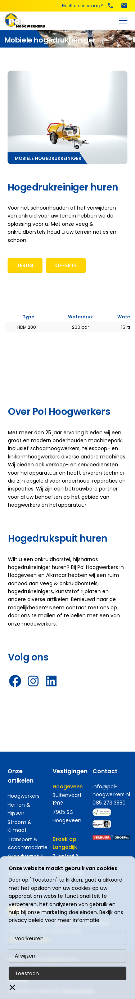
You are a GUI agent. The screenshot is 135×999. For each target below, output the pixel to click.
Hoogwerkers (24, 795)
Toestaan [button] (27, 973)
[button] (12, 987)
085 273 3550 (109, 802)
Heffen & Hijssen (19, 808)
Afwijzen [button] (25, 955)
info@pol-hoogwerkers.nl (111, 790)
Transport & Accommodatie (28, 843)
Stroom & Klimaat (20, 826)
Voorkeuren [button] (29, 938)
